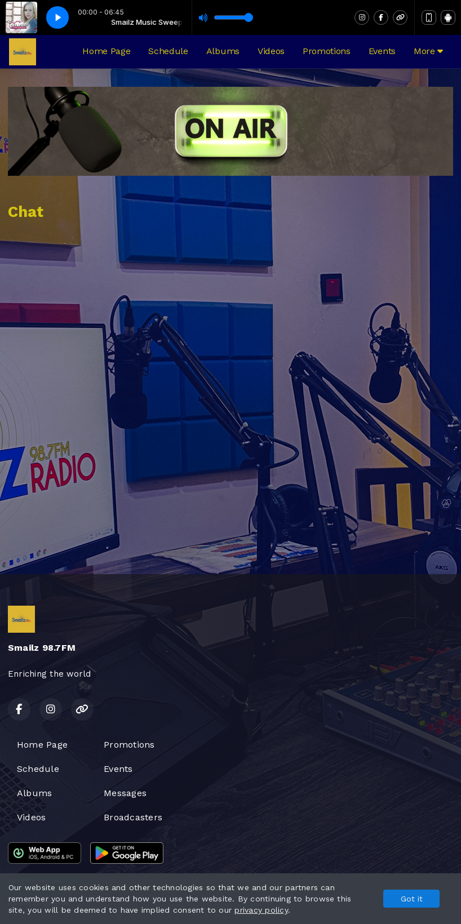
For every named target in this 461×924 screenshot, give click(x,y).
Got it (412, 898)
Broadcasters (133, 817)
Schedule (168, 51)
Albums (223, 51)
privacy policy (260, 909)
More (428, 51)
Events (382, 51)
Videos (271, 51)
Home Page (106, 51)
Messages (125, 793)
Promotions (327, 51)
